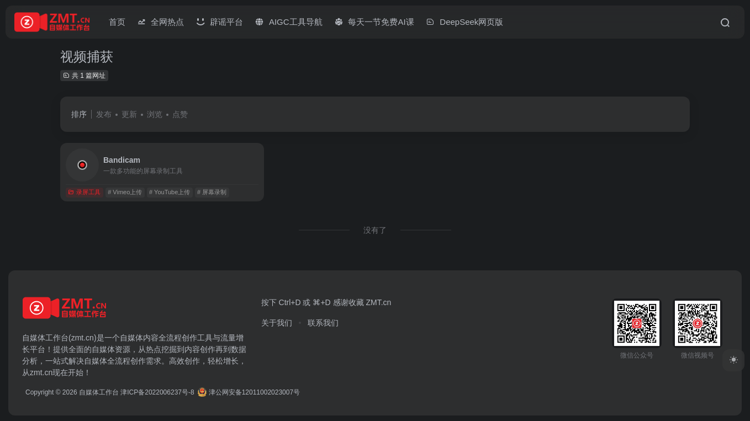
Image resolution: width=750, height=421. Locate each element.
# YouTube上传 (169, 192)
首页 (117, 21)
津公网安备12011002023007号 (249, 392)
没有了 (375, 230)
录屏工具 (84, 192)
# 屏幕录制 (211, 192)
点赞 (180, 114)
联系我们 (323, 322)
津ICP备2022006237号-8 (157, 392)
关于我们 (276, 322)
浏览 (154, 114)
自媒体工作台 (99, 392)
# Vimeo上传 (125, 192)
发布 (104, 114)
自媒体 (131, 337)
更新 (129, 114)
